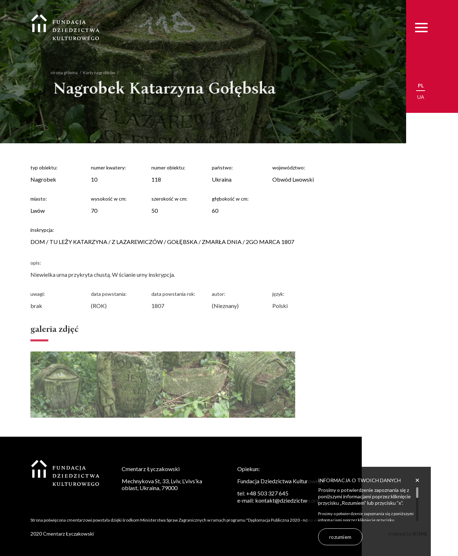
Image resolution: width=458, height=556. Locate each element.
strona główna (58, 72)
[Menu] (421, 27)
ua (420, 97)
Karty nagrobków (94, 72)
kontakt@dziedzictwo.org (287, 500)
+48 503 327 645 (267, 493)
